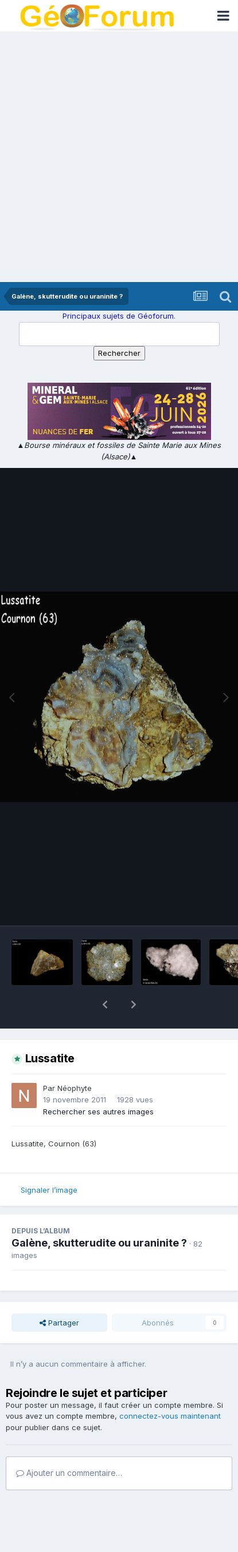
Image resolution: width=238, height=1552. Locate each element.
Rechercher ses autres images (98, 1081)
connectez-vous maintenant (170, 1386)
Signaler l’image (49, 1160)
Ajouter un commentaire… (69, 1443)
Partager (59, 1292)
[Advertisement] (119, 157)
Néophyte (74, 1058)
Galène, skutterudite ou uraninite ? (99, 1213)
